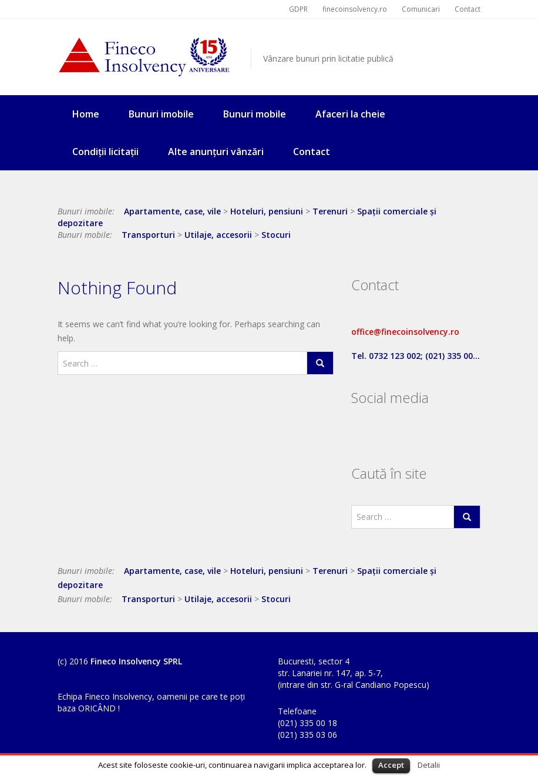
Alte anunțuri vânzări (216, 151)
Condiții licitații (105, 151)
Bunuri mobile (254, 114)
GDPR (298, 9)
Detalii (429, 765)
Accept (391, 765)
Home (85, 114)
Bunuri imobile (161, 114)
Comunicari (421, 9)
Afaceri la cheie (350, 114)
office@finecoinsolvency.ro (405, 331)
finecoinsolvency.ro (354, 9)
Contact (467, 9)
